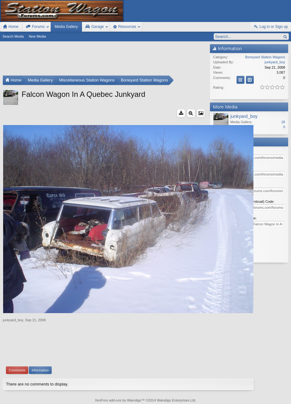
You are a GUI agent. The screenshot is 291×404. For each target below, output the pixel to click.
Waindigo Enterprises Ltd (176, 365)
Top (278, 392)
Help (258, 392)
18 (283, 122)
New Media (37, 36)
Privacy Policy (256, 398)
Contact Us (241, 392)
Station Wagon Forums (211, 392)
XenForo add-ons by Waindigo (118, 365)
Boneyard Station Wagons (265, 57)
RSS (287, 392)
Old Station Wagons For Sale (167, 392)
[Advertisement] (105, 60)
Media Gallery (66, 26)
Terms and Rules (230, 398)
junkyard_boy (13, 285)
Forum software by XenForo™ (45, 398)
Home (269, 392)
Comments (17, 335)
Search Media (13, 36)
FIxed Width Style (15, 392)
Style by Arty (279, 398)
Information (40, 335)
